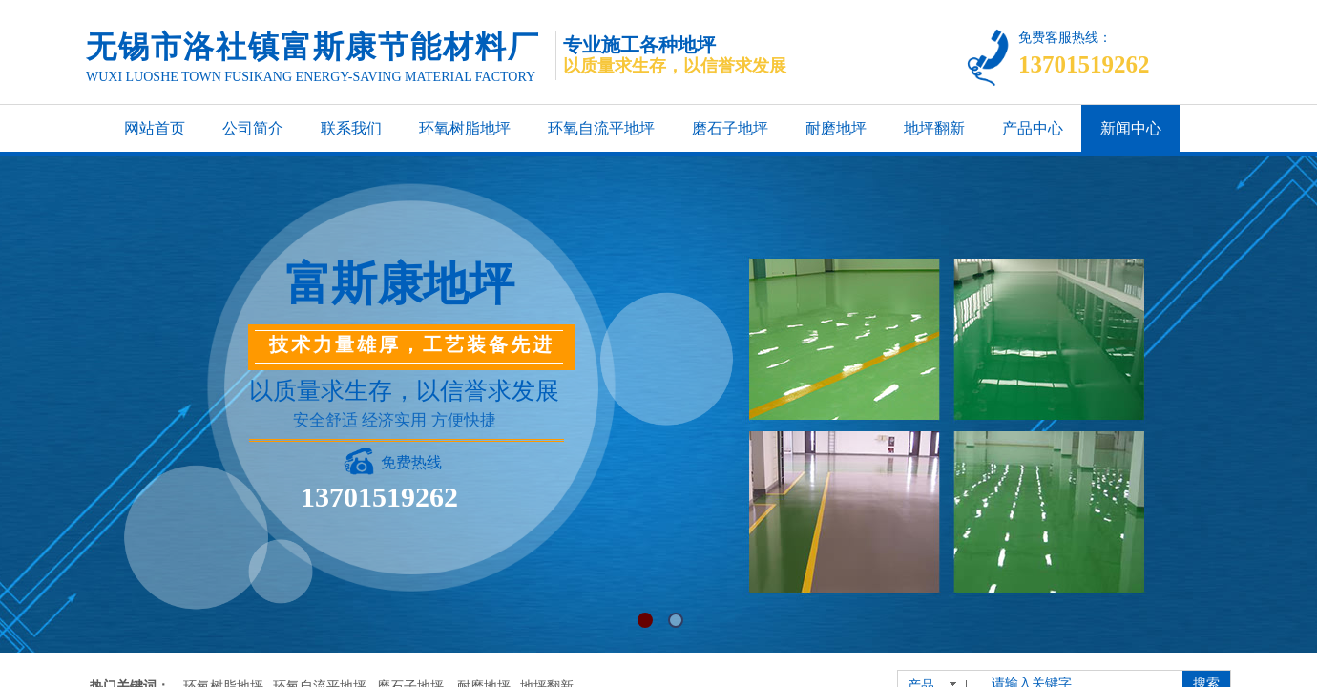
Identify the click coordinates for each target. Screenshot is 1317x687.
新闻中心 (1130, 128)
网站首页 (154, 128)
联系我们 (351, 128)
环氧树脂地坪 (465, 128)
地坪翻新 (934, 128)
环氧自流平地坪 (601, 128)
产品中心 (1032, 128)
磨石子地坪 (730, 128)
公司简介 (252, 128)
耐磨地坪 (836, 128)
